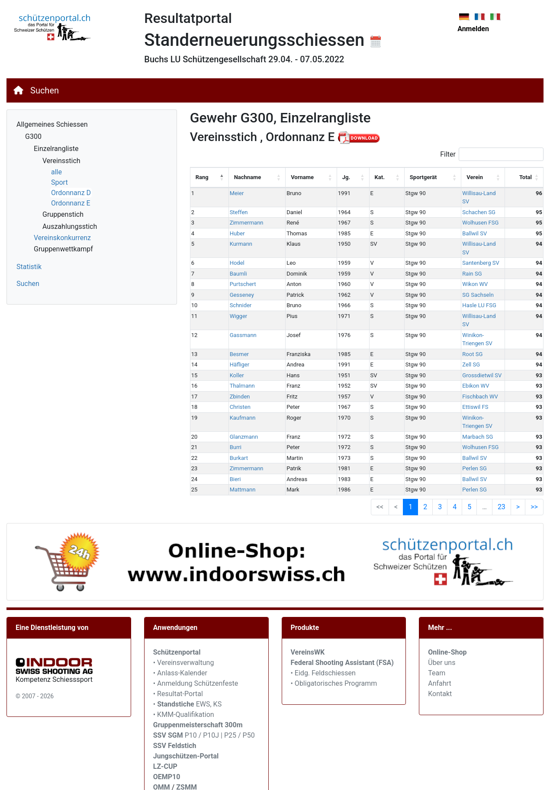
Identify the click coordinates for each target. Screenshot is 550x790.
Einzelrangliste (56, 149)
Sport (59, 182)
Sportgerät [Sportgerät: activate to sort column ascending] (396, 177)
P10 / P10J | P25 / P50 (204, 693)
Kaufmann (237, 384)
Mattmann (237, 447)
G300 (33, 136)
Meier (231, 193)
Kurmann (235, 235)
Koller (231, 341)
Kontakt (440, 651)
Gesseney (236, 278)
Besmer (233, 320)
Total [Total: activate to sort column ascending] (525, 177)
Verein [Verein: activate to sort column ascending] (440, 177)
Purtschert (237, 267)
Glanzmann (238, 394)
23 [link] (501, 464)
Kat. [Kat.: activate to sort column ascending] (358, 177)
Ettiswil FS (441, 373)
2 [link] (425, 464)
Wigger (233, 299)
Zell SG (437, 331)
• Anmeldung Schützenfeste (195, 641)
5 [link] (469, 464)
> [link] (518, 464)
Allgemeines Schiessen (52, 124)
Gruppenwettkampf (63, 249)
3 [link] (440, 464)
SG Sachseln (444, 278)
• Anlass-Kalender (180, 630)
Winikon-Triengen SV (453, 309)
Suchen (44, 90)
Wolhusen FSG (446, 214)
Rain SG (437, 257)
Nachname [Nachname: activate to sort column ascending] (242, 177)
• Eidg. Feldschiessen (323, 630)
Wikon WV (441, 267)
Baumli (232, 257)
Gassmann (237, 309)
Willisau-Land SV (449, 193)
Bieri (229, 437)
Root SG (438, 320)
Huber (231, 225)
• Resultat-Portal (178, 651)
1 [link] (410, 464)
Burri (230, 405)
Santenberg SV (446, 246)
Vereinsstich (61, 161)
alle (56, 172)
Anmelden (473, 29)
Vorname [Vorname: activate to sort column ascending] (292, 177)
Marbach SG (443, 394)
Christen (234, 373)
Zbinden (234, 363)
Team (436, 630)
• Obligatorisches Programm (334, 641)
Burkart (233, 415)
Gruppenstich (63, 214)
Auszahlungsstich (69, 226)
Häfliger (234, 331)
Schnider (235, 288)
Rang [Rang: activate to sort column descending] (202, 177)
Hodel (231, 246)
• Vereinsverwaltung (183, 620)
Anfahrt (439, 641)
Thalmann (236, 352)
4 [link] (455, 464)
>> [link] (534, 464)
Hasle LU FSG (445, 288)
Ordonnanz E (70, 203)
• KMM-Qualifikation (183, 672)
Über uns (441, 620)
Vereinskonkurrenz (62, 238)
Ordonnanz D (71, 193)
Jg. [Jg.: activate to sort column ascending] (329, 177)
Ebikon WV (441, 352)
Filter (492, 154)
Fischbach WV (445, 363)
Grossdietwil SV (447, 341)
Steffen (233, 203)
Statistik (29, 267)
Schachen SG (444, 203)
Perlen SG (440, 426)
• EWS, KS (187, 662)
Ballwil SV (440, 225)
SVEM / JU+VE (220, 755)
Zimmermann (241, 214)
